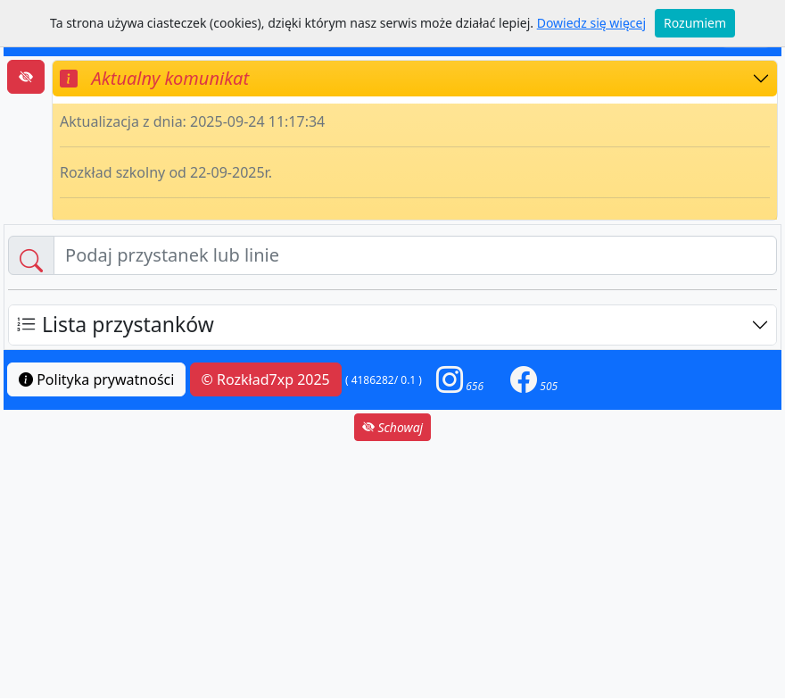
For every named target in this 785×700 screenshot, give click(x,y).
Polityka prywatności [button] (96, 379)
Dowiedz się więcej (591, 22)
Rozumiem (695, 22)
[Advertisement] (392, 570)
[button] (460, 380)
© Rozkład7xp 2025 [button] (266, 379)
